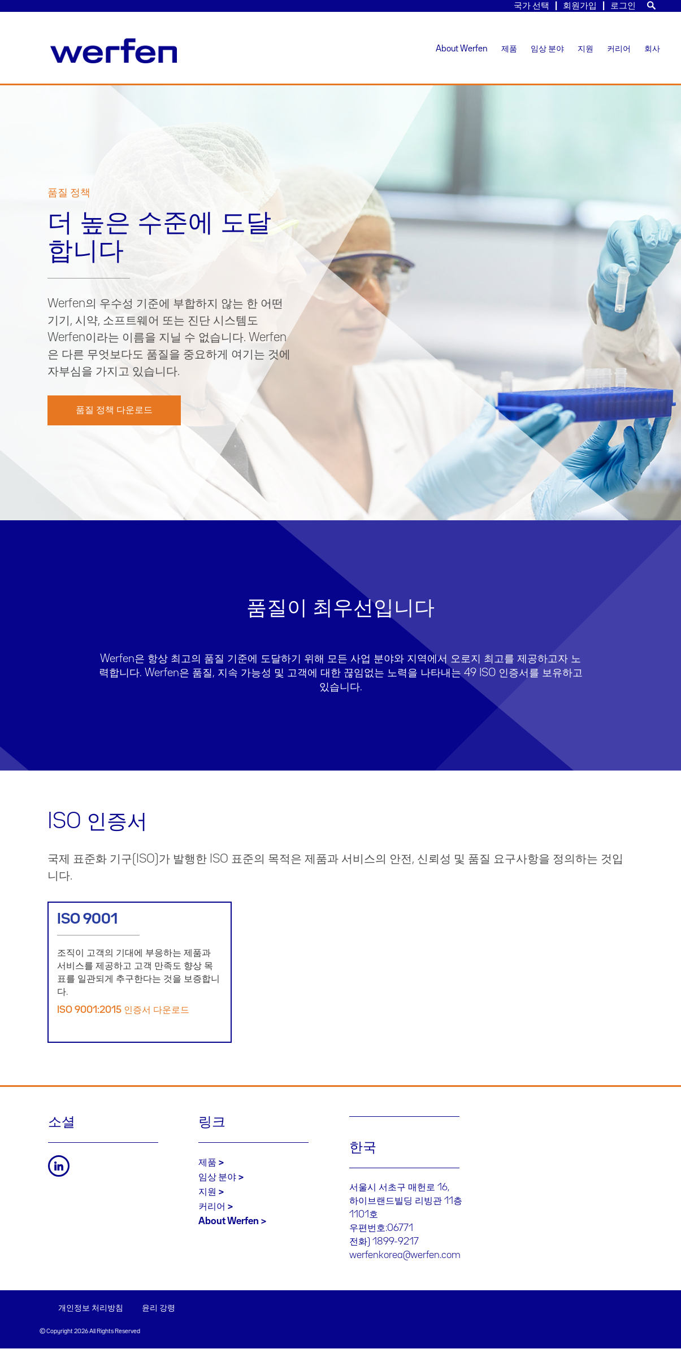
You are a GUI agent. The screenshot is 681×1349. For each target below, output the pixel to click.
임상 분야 (547, 49)
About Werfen (462, 49)
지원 (585, 49)
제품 (509, 49)
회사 (652, 49)
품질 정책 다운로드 (114, 410)
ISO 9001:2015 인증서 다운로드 (123, 1010)
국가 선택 (531, 6)
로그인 (623, 6)
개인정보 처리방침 (90, 1308)
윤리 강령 (158, 1308)
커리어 (619, 49)
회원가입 (580, 6)
